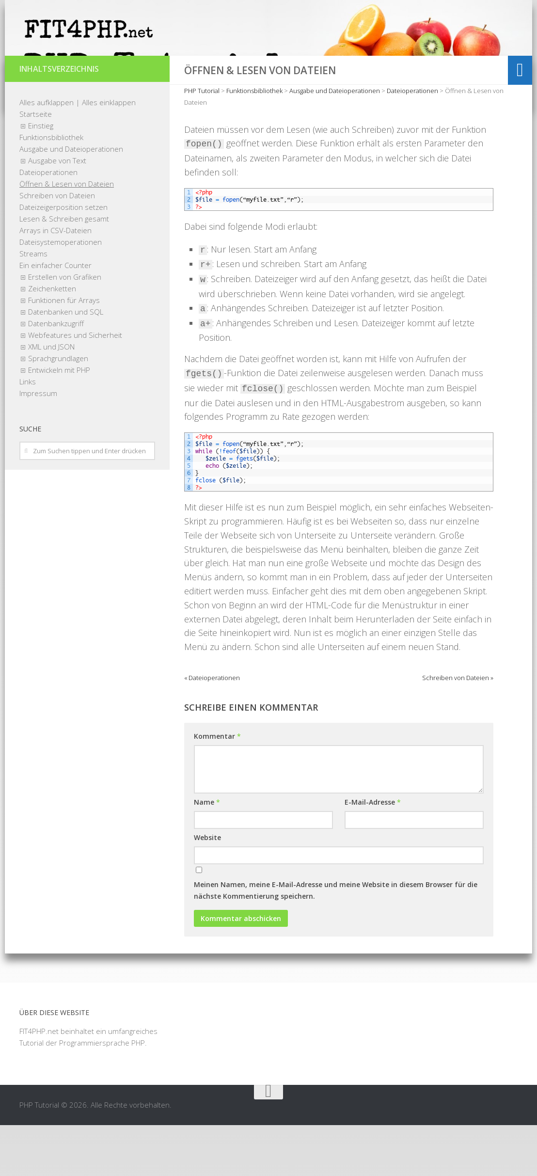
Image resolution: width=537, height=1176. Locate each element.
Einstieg (40, 176)
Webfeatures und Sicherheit (75, 386)
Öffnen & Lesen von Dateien (66, 234)
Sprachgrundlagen (58, 409)
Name (207, 853)
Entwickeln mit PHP (59, 421)
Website (207, 888)
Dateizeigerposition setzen (63, 258)
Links (27, 432)
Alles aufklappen (46, 153)
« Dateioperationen (212, 728)
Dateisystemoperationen (60, 293)
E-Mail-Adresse (373, 853)
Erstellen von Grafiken (64, 328)
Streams (33, 304)
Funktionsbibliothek (51, 188)
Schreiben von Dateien (57, 246)
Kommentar (217, 787)
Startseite (35, 165)
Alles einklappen (109, 153)
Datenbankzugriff (56, 374)
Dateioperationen (48, 223)
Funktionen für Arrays (64, 351)
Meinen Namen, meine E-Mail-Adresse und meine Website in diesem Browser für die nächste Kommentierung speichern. (335, 941)
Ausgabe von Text (57, 211)
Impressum (38, 444)
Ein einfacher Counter (55, 316)
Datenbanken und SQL (65, 362)
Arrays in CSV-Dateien (55, 281)
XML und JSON (51, 397)
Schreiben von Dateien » (457, 728)
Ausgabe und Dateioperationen (71, 200)
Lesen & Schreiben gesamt (64, 269)
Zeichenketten (52, 339)
